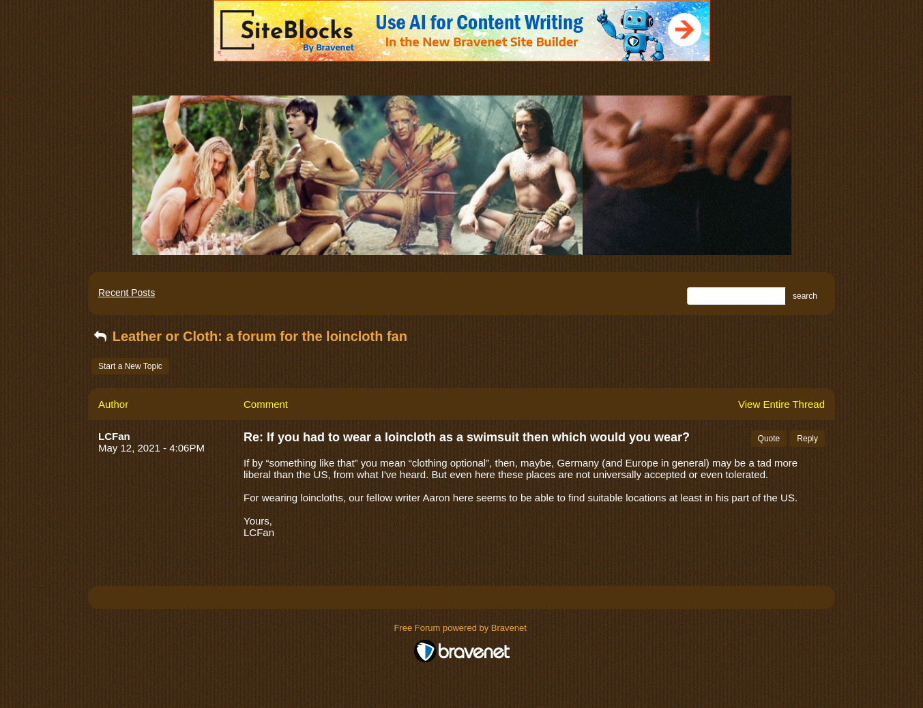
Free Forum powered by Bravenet (461, 628)
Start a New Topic (130, 366)
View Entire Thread (781, 404)
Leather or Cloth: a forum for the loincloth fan (249, 336)
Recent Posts (126, 292)
